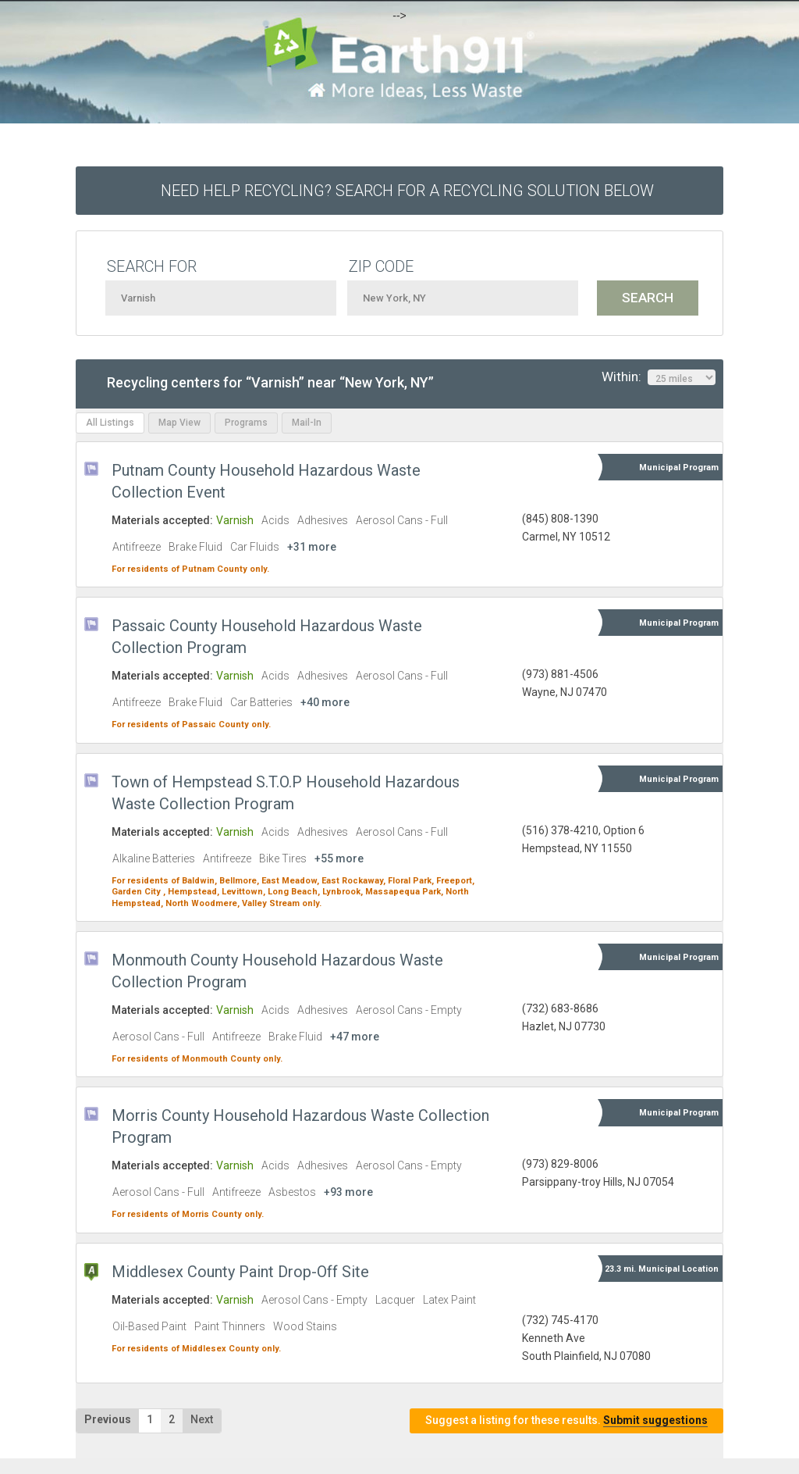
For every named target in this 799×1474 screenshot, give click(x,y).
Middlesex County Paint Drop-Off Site (240, 1271)
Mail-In (306, 422)
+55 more (339, 858)
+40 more (325, 702)
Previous (107, 1419)
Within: (659, 377)
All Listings (110, 422)
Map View (179, 422)
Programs (246, 422)
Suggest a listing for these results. (566, 1420)
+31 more (311, 547)
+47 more (354, 1036)
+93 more (348, 1192)
